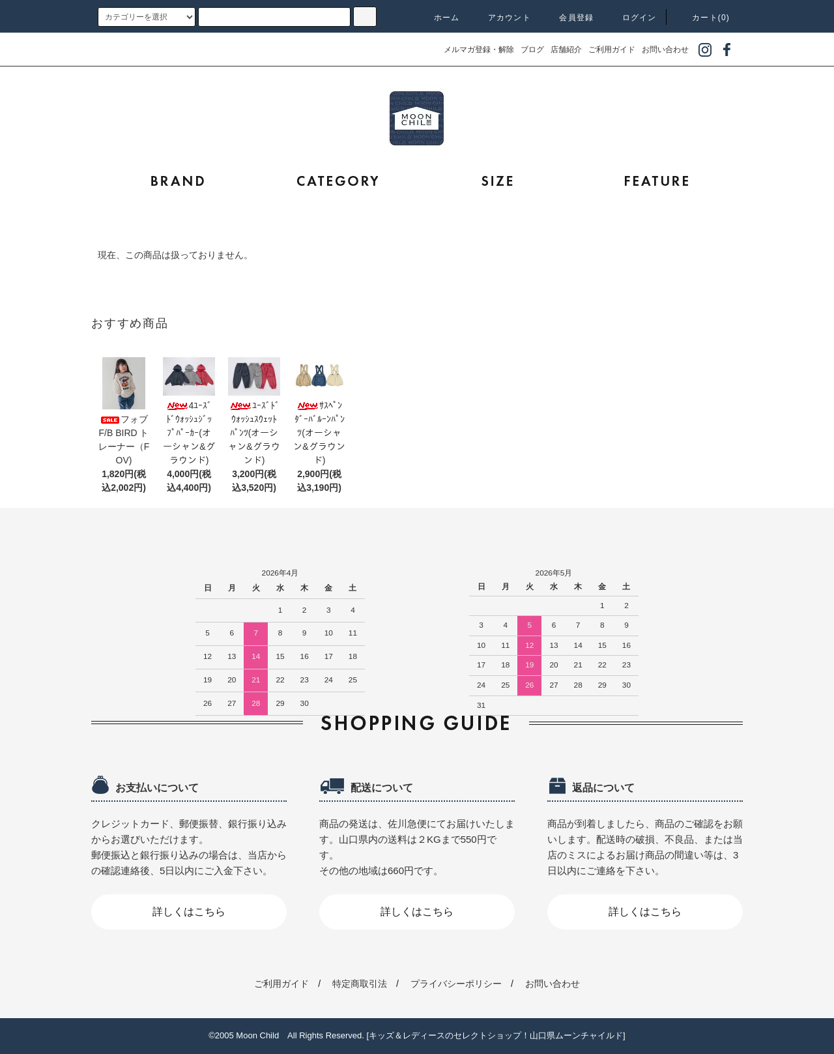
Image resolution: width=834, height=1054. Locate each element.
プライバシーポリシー (456, 983)
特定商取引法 (359, 983)
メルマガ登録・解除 (479, 49)
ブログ (532, 49)
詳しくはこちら (188, 911)
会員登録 (568, 17)
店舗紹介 (566, 49)
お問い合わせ (665, 49)
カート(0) (703, 17)
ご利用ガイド (611, 49)
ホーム (439, 17)
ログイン (632, 17)
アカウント (501, 17)
